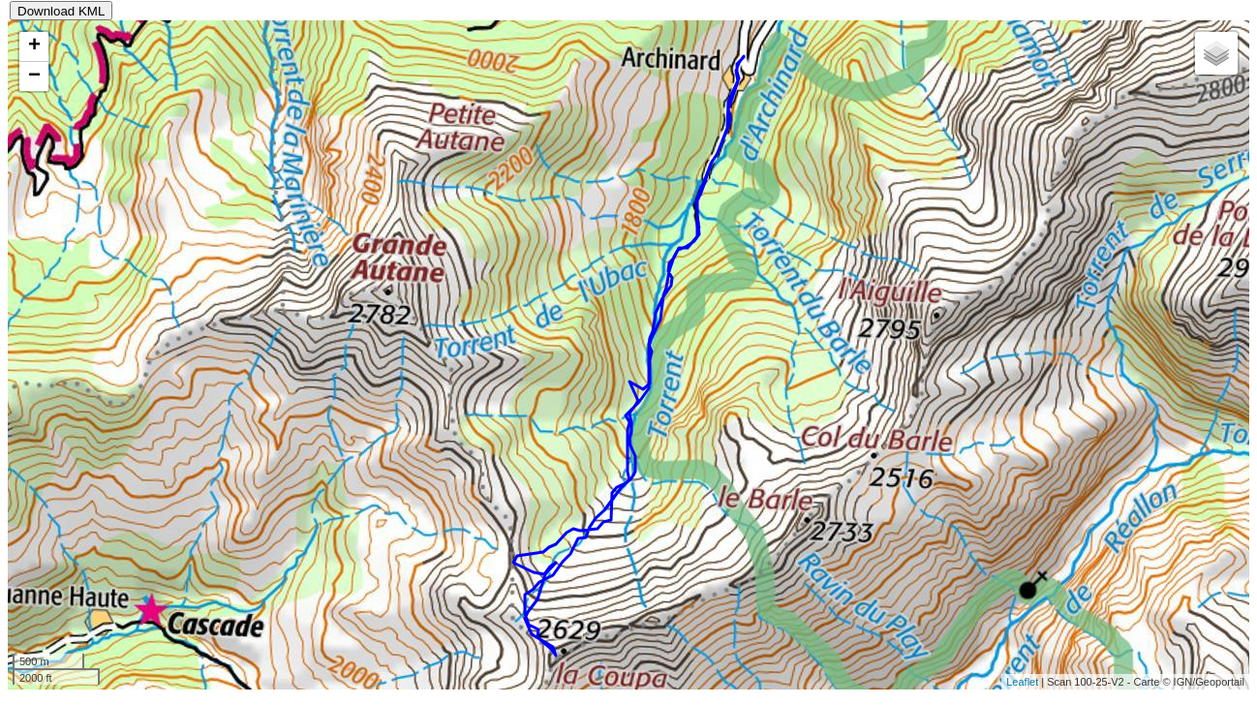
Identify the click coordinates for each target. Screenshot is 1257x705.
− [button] (34, 76)
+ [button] (34, 46)
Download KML (61, 11)
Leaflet (1022, 682)
